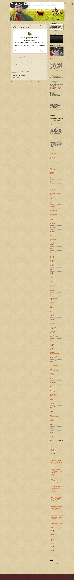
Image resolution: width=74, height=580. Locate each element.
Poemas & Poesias (52, 360)
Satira (50, 390)
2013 (51, 547)
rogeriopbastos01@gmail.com (56, 87)
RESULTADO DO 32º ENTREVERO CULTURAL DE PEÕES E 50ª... (56, 498)
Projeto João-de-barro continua (55, 519)
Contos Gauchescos (53, 214)
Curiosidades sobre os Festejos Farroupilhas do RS (55, 482)
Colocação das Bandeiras (53, 210)
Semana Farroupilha (53, 395)
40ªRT (50, 165)
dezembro (53, 450)
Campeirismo (51, 182)
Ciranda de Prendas (53, 206)
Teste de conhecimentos (53, 408)
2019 (51, 539)
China (50, 203)
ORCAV (51, 345)
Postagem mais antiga (43, 81)
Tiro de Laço (51, 412)
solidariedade (52, 399)
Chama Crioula (52, 197)
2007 (51, 556)
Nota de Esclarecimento (53, 336)
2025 (51, 443)
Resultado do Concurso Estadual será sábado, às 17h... (56, 500)
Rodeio (51, 386)
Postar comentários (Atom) (17, 83)
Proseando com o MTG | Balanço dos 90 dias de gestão (56, 463)
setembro (52, 454)
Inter (50, 299)
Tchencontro (51, 400)
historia (51, 294)
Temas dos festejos (52, 404)
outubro (52, 453)
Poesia (51, 361)
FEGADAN (51, 266)
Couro (50, 218)
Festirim (51, 273)
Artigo (50, 176)
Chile (50, 201)
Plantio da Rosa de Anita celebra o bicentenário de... (56, 504)
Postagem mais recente (16, 81)
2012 (51, 549)
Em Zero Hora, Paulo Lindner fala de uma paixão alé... (56, 480)
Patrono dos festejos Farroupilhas (55, 353)
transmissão (51, 420)
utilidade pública (52, 429)
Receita (51, 373)
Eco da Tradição (52, 243)
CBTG (50, 190)
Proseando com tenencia (53, 370)
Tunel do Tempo (52, 427)
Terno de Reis (52, 406)
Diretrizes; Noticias (52, 236)
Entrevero (51, 256)
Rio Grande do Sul (52, 385)
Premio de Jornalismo (53, 365)
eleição (51, 247)
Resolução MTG (52, 378)
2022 (51, 447)
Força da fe (51, 289)
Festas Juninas (52, 270)
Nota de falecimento (53, 337)
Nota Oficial (51, 340)
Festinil (51, 272)
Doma (50, 240)
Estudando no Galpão (53, 153)
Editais (51, 244)
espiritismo (51, 260)
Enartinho (51, 252)
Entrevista (51, 257)
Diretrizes (51, 235)
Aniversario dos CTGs (53, 173)
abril (52, 531)
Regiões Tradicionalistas (53, 377)
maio (52, 530)
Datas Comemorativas (53, 227)
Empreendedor (52, 248)
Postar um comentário (16, 77)
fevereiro (52, 534)
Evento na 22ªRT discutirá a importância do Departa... (55, 456)
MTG (50, 328)
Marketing (51, 316)
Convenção (51, 215)
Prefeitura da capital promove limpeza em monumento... (56, 511)
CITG (50, 207)
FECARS (51, 265)
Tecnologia (51, 402)
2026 (51, 442)
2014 (51, 546)
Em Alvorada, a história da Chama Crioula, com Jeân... (56, 487)
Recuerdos (51, 374)
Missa (50, 320)
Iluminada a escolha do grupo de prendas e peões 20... (56, 476)
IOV (50, 303)
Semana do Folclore (53, 394)
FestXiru (51, 277)
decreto (51, 228)
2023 (51, 446)
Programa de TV (52, 369)
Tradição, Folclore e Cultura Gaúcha (33, 4)
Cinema (51, 205)
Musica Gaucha (52, 331)
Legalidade (51, 307)
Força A (51, 286)
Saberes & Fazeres (52, 387)
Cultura (51, 222)
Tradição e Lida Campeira (53, 416)
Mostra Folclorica (52, 327)
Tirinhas (51, 411)
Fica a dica (51, 278)
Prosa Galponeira (52, 157)
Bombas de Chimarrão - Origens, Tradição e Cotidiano (56, 493)
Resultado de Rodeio (53, 379)
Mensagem (51, 319)
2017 (51, 542)
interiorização (52, 302)
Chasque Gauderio (52, 150)
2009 (51, 553)
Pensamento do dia (52, 356)
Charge (51, 198)
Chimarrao (51, 202)
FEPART (51, 269)
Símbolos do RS (52, 398)
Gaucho (51, 291)
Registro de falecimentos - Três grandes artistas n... (55, 489)
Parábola (51, 352)
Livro (50, 311)
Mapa (50, 315)
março (52, 533)
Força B (51, 287)
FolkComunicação (52, 285)
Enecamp (51, 253)
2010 (51, 552)
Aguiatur (51, 168)
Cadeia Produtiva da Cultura (54, 180)
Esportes (51, 261)
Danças (51, 226)
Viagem (51, 432)
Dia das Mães (52, 231)
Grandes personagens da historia (54, 293)
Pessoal (51, 358)
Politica (51, 362)
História (51, 295)
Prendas (51, 366)
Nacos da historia (52, 332)
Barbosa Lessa (52, 178)
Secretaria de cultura (53, 391)
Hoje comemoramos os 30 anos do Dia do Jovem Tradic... (57, 513)
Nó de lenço (51, 335)
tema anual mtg (52, 403)
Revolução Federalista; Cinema (54, 383)
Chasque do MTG (52, 199)
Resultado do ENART (53, 381)
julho (52, 527)
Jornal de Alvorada (52, 154)
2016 (51, 543)
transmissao (51, 419)
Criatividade (51, 219)
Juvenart (51, 306)
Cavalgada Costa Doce (53, 186)
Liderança (51, 310)
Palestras (51, 349)
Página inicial (29, 81)
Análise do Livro (52, 172)
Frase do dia (51, 290)
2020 (51, 537)
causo (50, 185)
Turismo (51, 428)
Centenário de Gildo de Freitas (54, 193)
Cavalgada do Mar (52, 189)
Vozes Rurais (51, 436)
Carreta (51, 184)
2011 (51, 550)
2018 (51, 540)
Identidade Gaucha (52, 298)
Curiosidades (51, 223)
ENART (51, 249)
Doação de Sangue (52, 239)
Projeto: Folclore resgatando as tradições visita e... (55, 470)
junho (52, 528)
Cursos (51, 224)
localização (51, 312)
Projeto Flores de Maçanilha (55, 478)
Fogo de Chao (52, 282)
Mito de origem (52, 323)
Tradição (51, 415)
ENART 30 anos (52, 251)
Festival (51, 274)
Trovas (51, 425)
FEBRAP (51, 264)
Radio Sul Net (52, 158)
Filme (50, 281)
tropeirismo (51, 423)
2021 (51, 449)
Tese (50, 407)
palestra (51, 348)
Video (50, 433)
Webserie (51, 437)
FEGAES (51, 268)
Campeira (51, 181)
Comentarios (51, 211)
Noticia (17, 72)
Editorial (51, 245)
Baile (50, 177)
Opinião (51, 344)
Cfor (50, 194)
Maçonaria (51, 314)
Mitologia (51, 324)
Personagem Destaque (53, 357)
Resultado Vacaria (52, 382)
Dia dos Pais (51, 232)
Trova (50, 424)
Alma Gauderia (52, 169)
